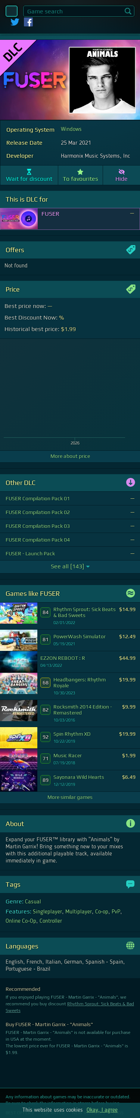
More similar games (70, 797)
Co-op (101, 912)
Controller (51, 921)
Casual (33, 902)
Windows (71, 129)
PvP (116, 912)
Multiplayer (78, 912)
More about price (70, 456)
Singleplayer (47, 912)
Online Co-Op (21, 921)
